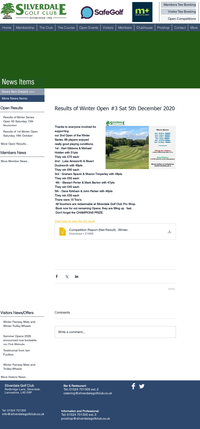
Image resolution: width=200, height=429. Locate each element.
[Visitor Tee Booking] (178, 12)
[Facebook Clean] (133, 386)
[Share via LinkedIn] (77, 276)
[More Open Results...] (22, 143)
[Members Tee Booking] (178, 5)
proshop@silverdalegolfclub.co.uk (85, 418)
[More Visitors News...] (22, 377)
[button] (22, 98)
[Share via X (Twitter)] (67, 276)
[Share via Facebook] (57, 276)
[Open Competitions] (178, 19)
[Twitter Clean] (142, 386)
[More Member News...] (22, 161)
